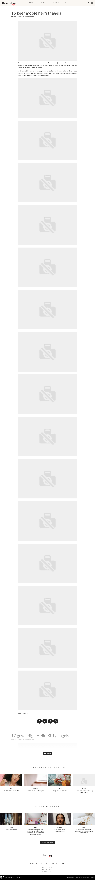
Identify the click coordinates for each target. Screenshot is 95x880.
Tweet (44, 721)
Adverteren (70, 877)
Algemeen (31, 3)
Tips (66, 3)
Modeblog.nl (46, 872)
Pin (50, 721)
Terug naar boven (46, 843)
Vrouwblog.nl (47, 867)
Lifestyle (43, 3)
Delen (39, 721)
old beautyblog (30, 16)
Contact (92, 877)
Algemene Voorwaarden (82, 877)
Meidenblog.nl (47, 869)
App (55, 721)
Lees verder (47, 753)
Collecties (55, 3)
